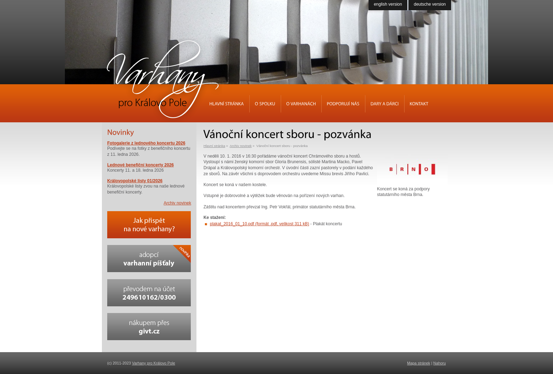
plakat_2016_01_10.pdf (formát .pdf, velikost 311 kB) (259, 223)
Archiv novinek (240, 146)
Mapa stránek (418, 363)
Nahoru (439, 363)
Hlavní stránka (214, 146)
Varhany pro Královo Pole (153, 363)
